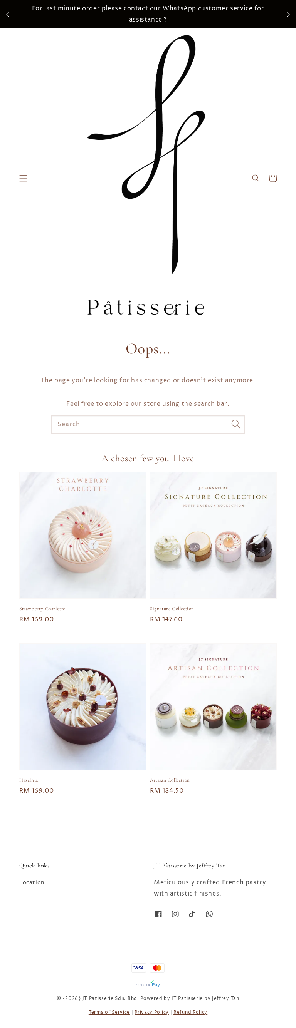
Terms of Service (109, 1012)
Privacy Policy (152, 1012)
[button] (23, 178)
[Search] (235, 424)
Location (32, 882)
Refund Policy (190, 1012)
